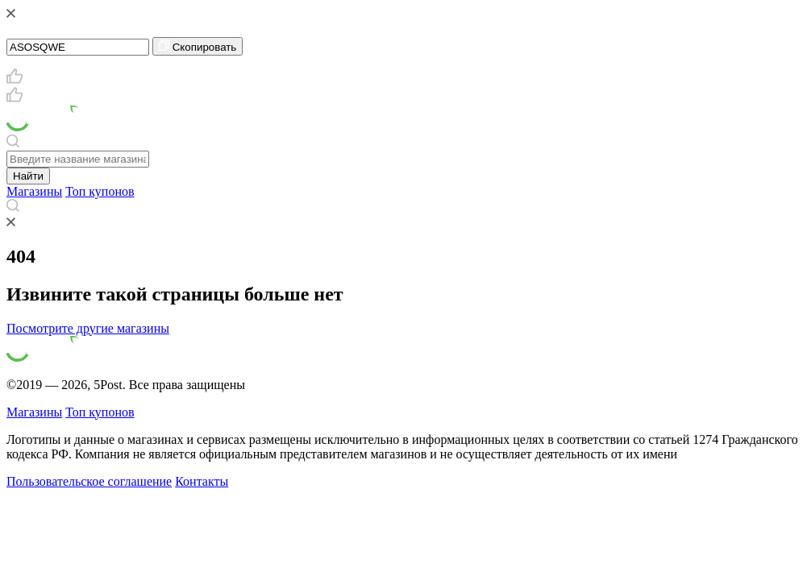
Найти (28, 176)
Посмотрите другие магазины (87, 328)
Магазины (34, 191)
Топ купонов (99, 191)
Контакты (201, 481)
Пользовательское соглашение (89, 481)
